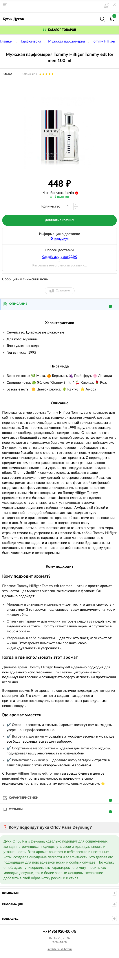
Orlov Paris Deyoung (29, 841)
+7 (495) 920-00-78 (93, 18)
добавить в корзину (59, 220)
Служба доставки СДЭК (59, 256)
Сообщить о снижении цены (25, 279)
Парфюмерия (30, 41)
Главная (6, 41)
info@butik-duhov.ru (60, 949)
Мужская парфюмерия (66, 41)
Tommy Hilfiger (103, 41)
